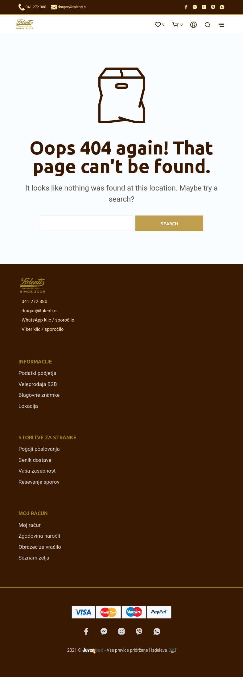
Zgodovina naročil (39, 536)
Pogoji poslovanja (39, 449)
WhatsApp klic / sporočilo (46, 320)
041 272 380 (36, 7)
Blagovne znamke (39, 395)
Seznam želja (34, 558)
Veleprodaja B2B (38, 384)
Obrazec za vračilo (40, 547)
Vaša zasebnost (37, 471)
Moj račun (30, 525)
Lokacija (28, 406)
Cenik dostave (35, 460)
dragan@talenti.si (72, 7)
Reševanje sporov (39, 482)
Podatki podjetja (37, 373)
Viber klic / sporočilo (41, 329)
